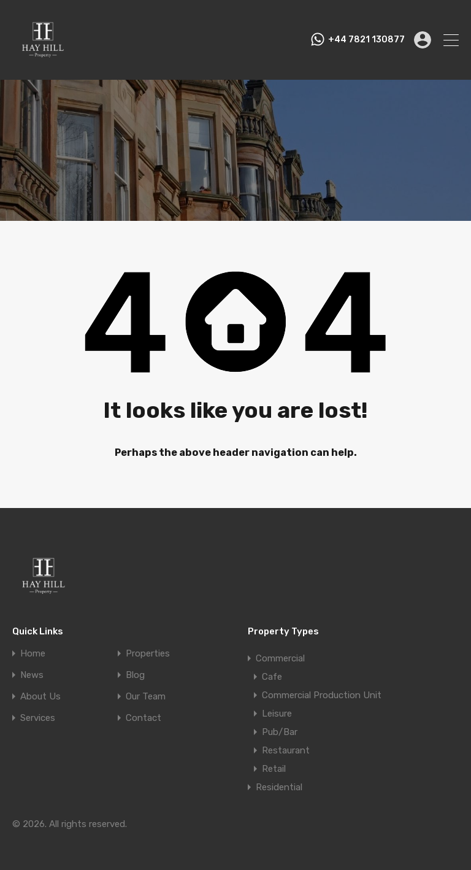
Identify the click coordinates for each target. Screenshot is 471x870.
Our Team (146, 696)
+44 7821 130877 (366, 40)
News (32, 675)
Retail (274, 768)
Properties (148, 653)
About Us (40, 696)
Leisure (277, 713)
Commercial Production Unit (321, 695)
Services (37, 718)
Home (32, 653)
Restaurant (286, 750)
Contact (143, 718)
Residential (279, 787)
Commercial (280, 658)
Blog (135, 675)
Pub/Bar (279, 731)
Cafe (272, 676)
